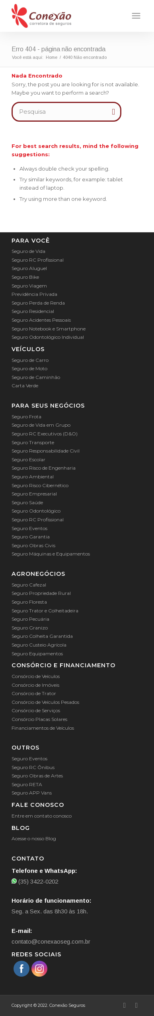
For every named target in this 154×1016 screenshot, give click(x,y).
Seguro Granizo (30, 628)
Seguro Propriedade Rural (41, 593)
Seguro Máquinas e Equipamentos (51, 554)
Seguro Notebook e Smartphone (49, 329)
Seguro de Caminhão (36, 377)
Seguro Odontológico (36, 511)
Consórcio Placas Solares (39, 719)
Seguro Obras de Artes (37, 776)
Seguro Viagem (29, 286)
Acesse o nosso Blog (34, 838)
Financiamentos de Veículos (43, 728)
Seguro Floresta (29, 602)
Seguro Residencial (33, 311)
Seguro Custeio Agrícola (39, 645)
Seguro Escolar (28, 459)
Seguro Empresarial (34, 494)
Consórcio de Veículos (36, 676)
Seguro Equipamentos (37, 654)
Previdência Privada (34, 294)
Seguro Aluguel (29, 268)
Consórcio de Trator (34, 693)
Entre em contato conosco (42, 816)
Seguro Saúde (27, 502)
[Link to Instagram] (136, 1005)
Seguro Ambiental (33, 477)
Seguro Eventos (29, 528)
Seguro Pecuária (30, 619)
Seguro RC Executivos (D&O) (45, 434)
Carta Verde (25, 386)
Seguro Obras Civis (33, 545)
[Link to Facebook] (125, 1005)
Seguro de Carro (30, 360)
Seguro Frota (26, 417)
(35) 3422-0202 (35, 881)
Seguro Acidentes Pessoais (41, 320)
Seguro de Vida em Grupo (41, 425)
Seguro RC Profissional (38, 260)
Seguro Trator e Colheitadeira (45, 611)
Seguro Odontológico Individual (48, 337)
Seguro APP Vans (32, 793)
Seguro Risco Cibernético (40, 485)
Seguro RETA (27, 784)
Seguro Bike (25, 277)
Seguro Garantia (31, 537)
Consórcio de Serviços (36, 710)
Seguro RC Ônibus (33, 767)
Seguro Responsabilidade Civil (46, 451)
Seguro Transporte (33, 442)
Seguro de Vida (28, 251)
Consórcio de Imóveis (35, 685)
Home (51, 57)
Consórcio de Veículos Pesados (45, 702)
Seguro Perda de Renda (38, 303)
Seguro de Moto (29, 368)
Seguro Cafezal (29, 585)
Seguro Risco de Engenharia (44, 468)
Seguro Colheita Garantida (42, 636)
